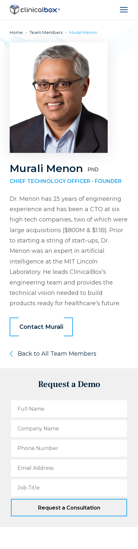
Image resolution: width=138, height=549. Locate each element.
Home (16, 32)
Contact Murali (41, 326)
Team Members (46, 32)
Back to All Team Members (57, 353)
